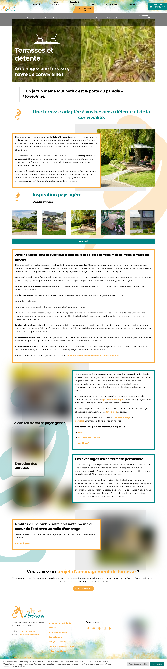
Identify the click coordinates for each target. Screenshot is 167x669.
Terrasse (52, 628)
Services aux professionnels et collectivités (159, 6)
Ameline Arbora (20, 657)
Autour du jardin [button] (91, 18)
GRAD (80, 429)
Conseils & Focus (74, 3)
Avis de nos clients (57, 651)
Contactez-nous (83, 588)
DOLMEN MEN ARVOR (88, 434)
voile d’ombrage (120, 414)
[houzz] (110, 628)
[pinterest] (99, 628)
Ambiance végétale (58, 632)
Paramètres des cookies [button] (138, 664)
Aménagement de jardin (37, 18)
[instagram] (104, 628)
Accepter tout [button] (157, 664)
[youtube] (93, 628)
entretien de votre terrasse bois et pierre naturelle (93, 355)
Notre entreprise (55, 3)
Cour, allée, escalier (57, 642)
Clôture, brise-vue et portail (61, 646)
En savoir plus (22, 543)
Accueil (36, 4)
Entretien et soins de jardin (118, 18)
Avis (93, 4)
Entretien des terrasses (26, 466)
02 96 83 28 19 (85, 9)
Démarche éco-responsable (145, 17)
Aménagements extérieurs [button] (64, 18)
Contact (131, 4)
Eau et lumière (55, 637)
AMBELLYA (82, 440)
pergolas (78, 418)
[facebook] (88, 628)
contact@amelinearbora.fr (30, 634)
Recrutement (112, 4)
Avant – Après (91, 23)
